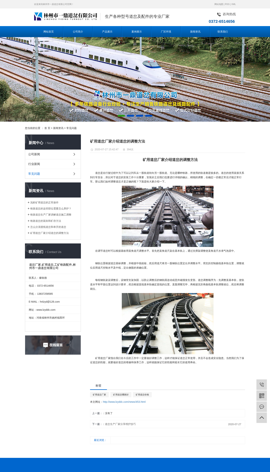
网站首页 (48, 31)
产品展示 (107, 31)
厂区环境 (166, 31)
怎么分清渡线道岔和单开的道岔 (48, 226)
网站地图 (218, 4)
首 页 (47, 128)
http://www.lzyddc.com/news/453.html (124, 401)
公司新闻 (34, 154)
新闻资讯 (195, 31)
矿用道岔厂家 (99, 394)
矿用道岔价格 (142, 394)
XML (233, 4)
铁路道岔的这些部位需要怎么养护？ (50, 208)
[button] (121, 116)
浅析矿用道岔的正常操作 (44, 202)
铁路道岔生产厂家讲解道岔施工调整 (50, 214)
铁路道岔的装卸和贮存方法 (45, 220)
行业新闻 (34, 164)
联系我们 (223, 31)
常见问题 (71, 128)
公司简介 (78, 31)
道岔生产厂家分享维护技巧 (120, 424)
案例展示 (137, 31)
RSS (227, 4)
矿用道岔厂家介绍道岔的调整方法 (49, 232)
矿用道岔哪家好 (121, 394)
